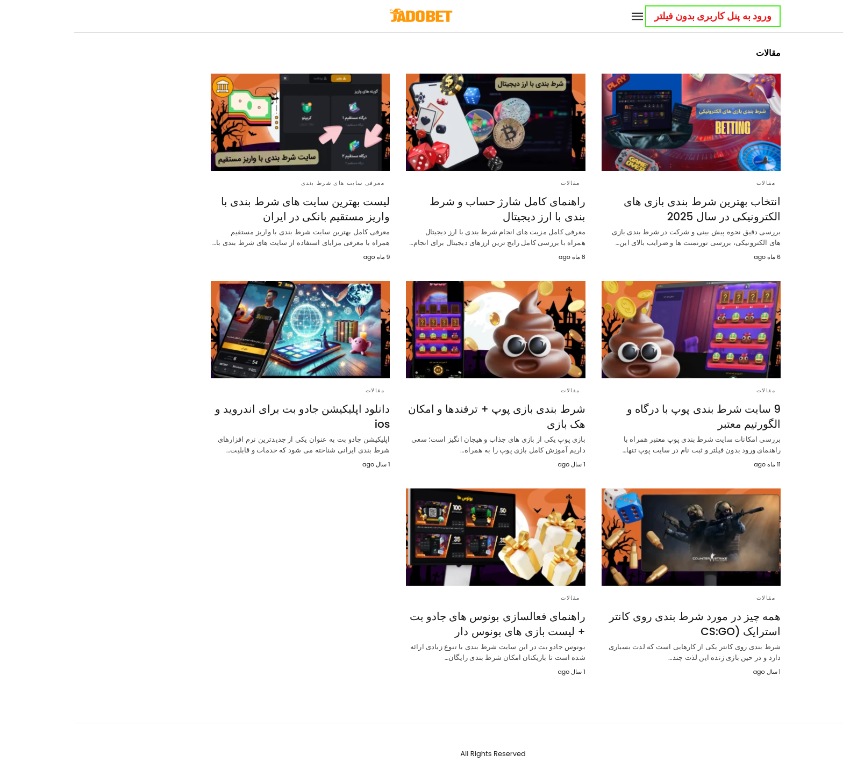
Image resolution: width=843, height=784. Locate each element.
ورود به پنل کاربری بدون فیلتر (638, 16)
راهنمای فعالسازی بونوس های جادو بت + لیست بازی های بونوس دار (423, 624)
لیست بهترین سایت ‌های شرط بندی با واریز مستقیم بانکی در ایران (231, 209)
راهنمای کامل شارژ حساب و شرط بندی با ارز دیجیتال (433, 209)
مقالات (692, 183)
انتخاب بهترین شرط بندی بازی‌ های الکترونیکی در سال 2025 (627, 209)
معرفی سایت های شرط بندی (269, 183)
